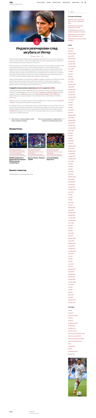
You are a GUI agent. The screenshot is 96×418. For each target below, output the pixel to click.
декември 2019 (71, 243)
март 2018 (70, 297)
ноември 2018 (71, 277)
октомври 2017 (71, 302)
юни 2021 (70, 197)
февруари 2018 (71, 300)
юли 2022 (70, 164)
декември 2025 (71, 58)
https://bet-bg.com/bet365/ (15, 153)
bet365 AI (70, 318)
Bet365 (48, 2)
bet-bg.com (15, 149)
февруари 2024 (72, 115)
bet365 (51, 88)
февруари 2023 (72, 146)
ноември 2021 (71, 184)
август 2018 (71, 284)
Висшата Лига (71, 354)
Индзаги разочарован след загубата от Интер (36, 50)
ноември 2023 (71, 123)
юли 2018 (70, 287)
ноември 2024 (71, 92)
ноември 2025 (71, 61)
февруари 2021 (71, 207)
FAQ (82, 2)
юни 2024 (70, 105)
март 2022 (70, 174)
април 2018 (70, 295)
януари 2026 (71, 56)
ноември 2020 (71, 215)
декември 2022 (71, 151)
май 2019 (70, 261)
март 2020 (70, 235)
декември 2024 (71, 89)
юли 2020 (70, 225)
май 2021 (70, 200)
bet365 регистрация (52, 92)
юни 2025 (70, 74)
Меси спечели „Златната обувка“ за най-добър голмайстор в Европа (23, 120)
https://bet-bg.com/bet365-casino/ (17, 152)
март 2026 (70, 51)
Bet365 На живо (56, 2)
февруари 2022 (71, 176)
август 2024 (71, 99)
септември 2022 (72, 159)
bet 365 (11, 149)
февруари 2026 (71, 53)
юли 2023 (70, 133)
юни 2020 (70, 228)
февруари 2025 (72, 84)
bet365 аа (70, 320)
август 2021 (71, 192)
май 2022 (70, 169)
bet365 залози (14, 111)
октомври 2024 (71, 94)
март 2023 (70, 143)
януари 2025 (71, 87)
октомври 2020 (71, 217)
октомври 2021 (71, 187)
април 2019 (70, 264)
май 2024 (70, 107)
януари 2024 (71, 117)
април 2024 (71, 110)
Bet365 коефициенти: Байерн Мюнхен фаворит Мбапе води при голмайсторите (17, 160)
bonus (53, 90)
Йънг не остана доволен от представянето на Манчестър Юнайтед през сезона (50, 120)
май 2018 (70, 292)
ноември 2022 (71, 153)
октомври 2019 (71, 248)
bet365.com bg (71, 328)
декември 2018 (71, 274)
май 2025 (70, 76)
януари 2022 (71, 179)
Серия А (36, 79)
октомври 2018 (71, 279)
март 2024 (70, 112)
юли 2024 (70, 102)
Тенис (51, 94)
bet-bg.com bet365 (72, 315)
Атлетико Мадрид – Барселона (53, 159)
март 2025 (70, 81)
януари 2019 (71, 271)
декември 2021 (71, 182)
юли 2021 (70, 194)
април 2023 (71, 141)
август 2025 (71, 69)
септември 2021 (72, 189)
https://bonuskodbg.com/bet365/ (16, 154)
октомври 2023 (71, 125)
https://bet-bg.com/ (72, 331)
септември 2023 (72, 128)
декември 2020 (71, 212)
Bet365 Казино (66, 2)
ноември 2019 (71, 246)
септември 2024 (72, 97)
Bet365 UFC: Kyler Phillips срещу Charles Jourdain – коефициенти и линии (76, 21)
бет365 (14, 156)
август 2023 (71, 130)
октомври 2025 (71, 64)
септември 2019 (72, 251)
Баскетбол (41, 94)
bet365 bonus (24, 94)
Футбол (40, 88)
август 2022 (71, 161)
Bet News (32, 56)
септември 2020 (72, 220)
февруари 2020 (71, 238)
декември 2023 (71, 120)
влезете (16, 174)
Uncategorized (71, 346)
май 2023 (70, 138)
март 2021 (70, 205)
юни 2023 (70, 135)
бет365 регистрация (21, 156)
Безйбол (47, 94)
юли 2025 (70, 71)
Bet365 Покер (75, 2)
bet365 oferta (30, 90)
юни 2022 (70, 166)
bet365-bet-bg (71, 325)
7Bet (31, 411)
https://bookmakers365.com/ (75, 341)
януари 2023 (71, 148)
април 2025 (71, 79)
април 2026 (71, 48)
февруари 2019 (71, 269)
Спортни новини (41, 2)
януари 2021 (71, 210)
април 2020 (71, 233)
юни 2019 (70, 259)
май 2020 (70, 230)
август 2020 (71, 223)
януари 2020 (71, 241)
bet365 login (43, 92)
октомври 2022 (71, 156)
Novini (38, 56)
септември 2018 (72, 282)
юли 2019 (70, 256)
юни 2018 (70, 289)
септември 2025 (72, 66)
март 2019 (70, 266)
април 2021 (70, 202)
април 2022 (71, 171)
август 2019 (71, 253)
